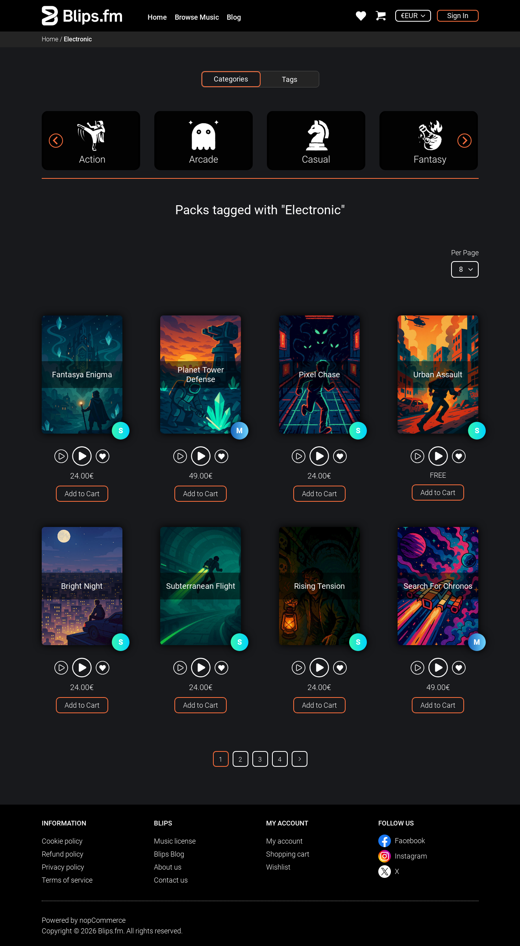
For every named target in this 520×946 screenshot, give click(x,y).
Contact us (171, 880)
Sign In (457, 15)
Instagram (411, 856)
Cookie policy (62, 841)
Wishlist (278, 867)
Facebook (410, 841)
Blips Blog (169, 854)
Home (157, 17)
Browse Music (197, 17)
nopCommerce (103, 920)
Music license (175, 841)
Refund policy (62, 854)
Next (299, 759)
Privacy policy (63, 867)
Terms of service (67, 880)
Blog (234, 17)
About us (167, 867)
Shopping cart (287, 854)
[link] (82, 15)
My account (284, 841)
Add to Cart (82, 494)
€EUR (409, 15)
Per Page (465, 253)
